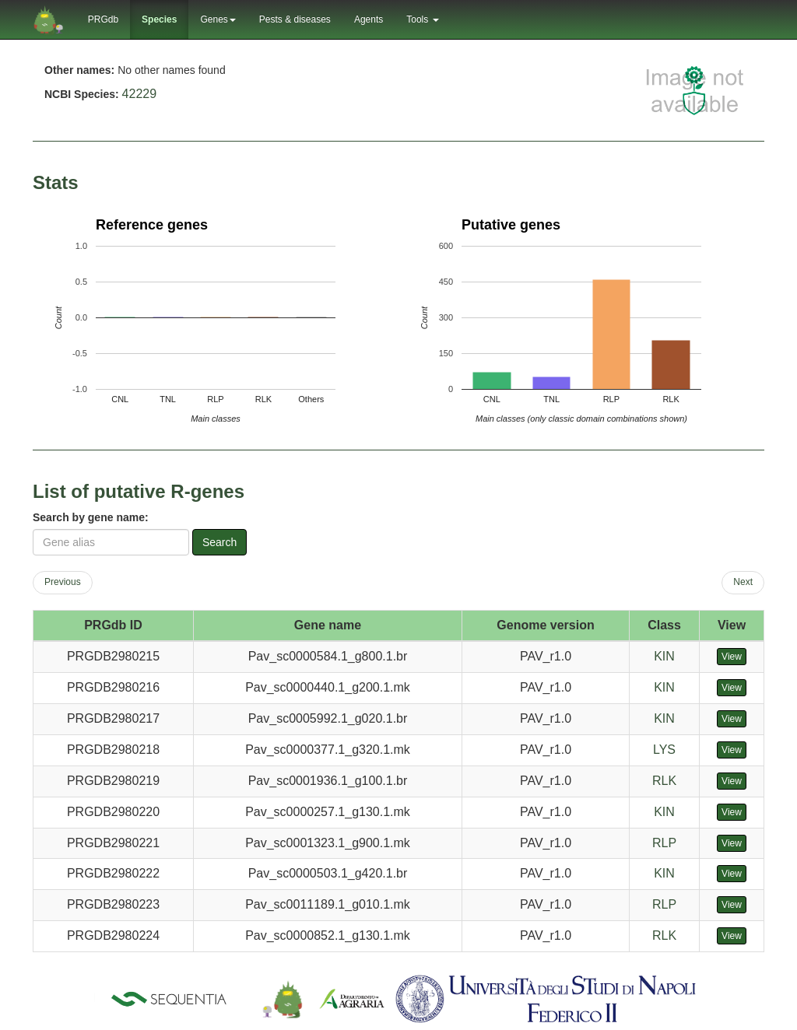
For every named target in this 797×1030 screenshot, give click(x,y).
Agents (368, 19)
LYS (664, 749)
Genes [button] (217, 19)
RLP (664, 843)
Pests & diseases (295, 19)
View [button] (732, 656)
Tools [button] (422, 19)
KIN (664, 656)
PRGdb (103, 19)
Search (219, 542)
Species (159, 19)
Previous (62, 581)
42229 (139, 93)
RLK (664, 780)
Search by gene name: (91, 517)
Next (743, 581)
